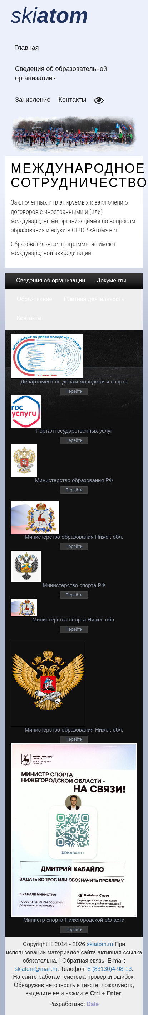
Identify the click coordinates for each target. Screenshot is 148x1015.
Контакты (72, 99)
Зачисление (32, 99)
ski (49, 15)
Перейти (74, 391)
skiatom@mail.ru (36, 969)
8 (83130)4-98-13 (110, 969)
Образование (34, 299)
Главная (26, 47)
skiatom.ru (99, 944)
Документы (111, 280)
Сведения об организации (50, 280)
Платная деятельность (94, 299)
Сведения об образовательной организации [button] (61, 73)
